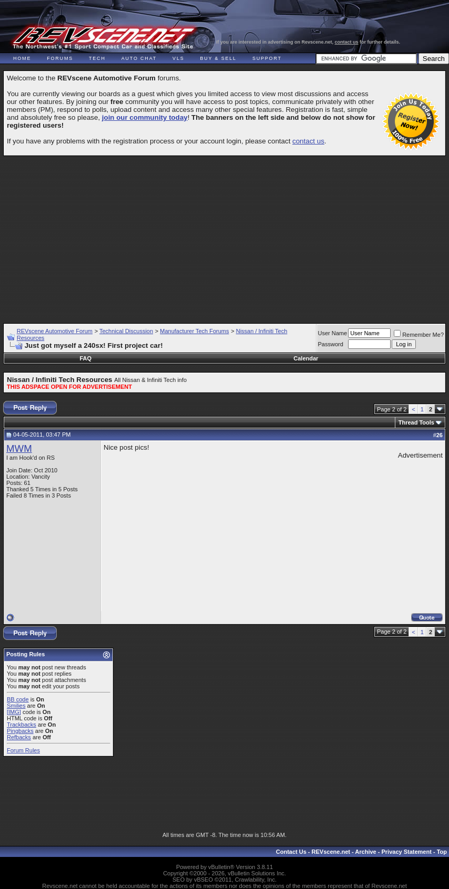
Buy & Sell (218, 58)
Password (330, 344)
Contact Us (291, 852)
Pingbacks (20, 731)
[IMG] (14, 712)
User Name (333, 333)
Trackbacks (21, 724)
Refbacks (19, 737)
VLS (178, 58)
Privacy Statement (406, 852)
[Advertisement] (226, 234)
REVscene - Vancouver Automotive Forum (103, 37)
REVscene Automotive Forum (55, 331)
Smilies (16, 705)
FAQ (86, 358)
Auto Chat (139, 58)
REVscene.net (331, 852)
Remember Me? (419, 335)
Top (442, 852)
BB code (18, 699)
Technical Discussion (126, 331)
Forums (60, 58)
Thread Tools (416, 422)
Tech (97, 58)
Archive (365, 852)
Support (267, 58)
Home (22, 58)
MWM (19, 448)
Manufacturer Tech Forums (194, 331)
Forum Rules (23, 750)
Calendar (305, 358)
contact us (347, 42)
